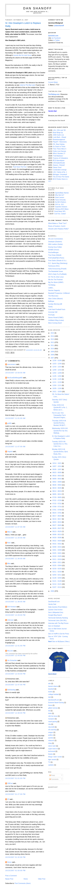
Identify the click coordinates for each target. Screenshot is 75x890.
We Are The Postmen (55, 279)
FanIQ (50, 307)
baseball (51, 689)
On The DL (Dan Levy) (56, 277)
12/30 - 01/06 (57, 360)
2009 (52, 351)
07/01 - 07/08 (57, 510)
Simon (9, 862)
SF (8, 799)
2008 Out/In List (58, 135)
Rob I (9, 543)
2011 (52, 345)
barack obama (53, 686)
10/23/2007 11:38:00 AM (15, 602)
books (50, 692)
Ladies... (51, 288)
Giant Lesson (59, 197)
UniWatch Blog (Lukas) (56, 320)
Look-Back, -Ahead (59, 137)
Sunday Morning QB (55, 304)
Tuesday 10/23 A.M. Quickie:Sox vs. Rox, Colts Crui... (60, 444)
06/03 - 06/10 (57, 522)
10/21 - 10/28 (57, 391)
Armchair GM (52, 312)
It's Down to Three (59, 146)
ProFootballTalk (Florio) (56, 258)
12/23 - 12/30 (57, 363)
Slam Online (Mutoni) (55, 298)
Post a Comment (11, 875)
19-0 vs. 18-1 (59, 204)
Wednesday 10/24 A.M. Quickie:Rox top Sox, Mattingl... (60, 430)
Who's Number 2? (59, 153)
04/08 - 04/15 (57, 547)
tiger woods (52, 759)
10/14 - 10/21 (57, 463)
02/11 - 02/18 (57, 572)
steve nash (52, 746)
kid (49, 711)
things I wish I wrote (55, 757)
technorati (51, 751)
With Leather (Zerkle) (55, 244)
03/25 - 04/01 (57, 553)
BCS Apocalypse (58, 160)
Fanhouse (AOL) (54, 266)
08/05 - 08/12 (57, 494)
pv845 (9, 423)
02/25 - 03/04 (57, 565)
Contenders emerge (60, 170)
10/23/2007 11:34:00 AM (15, 538)
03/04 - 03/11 (57, 562)
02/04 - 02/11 (57, 575)
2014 (52, 336)
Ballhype (51, 301)
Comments (54, 779)
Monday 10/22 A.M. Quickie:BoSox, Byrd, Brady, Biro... (60, 451)
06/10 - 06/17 (57, 519)
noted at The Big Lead (27, 85)
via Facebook (56, 38)
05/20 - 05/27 (57, 528)
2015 (52, 333)
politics (50, 735)
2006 (52, 591)
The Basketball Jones (55, 271)
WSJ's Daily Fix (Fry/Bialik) (57, 274)
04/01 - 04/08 (57, 550)
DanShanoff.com (54, 601)
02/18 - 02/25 (57, 568)
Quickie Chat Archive (55, 609)
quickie (50, 738)
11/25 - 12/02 (57, 376)
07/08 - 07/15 (57, 506)
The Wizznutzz (53, 296)
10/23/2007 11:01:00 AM (15, 418)
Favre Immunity (60, 200)
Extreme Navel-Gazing (56, 702)
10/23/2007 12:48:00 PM (15, 713)
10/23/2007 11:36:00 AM (15, 558)
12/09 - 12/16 (57, 370)
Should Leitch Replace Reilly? (58, 229)
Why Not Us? (59, 195)
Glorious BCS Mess (61, 209)
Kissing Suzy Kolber (55, 247)
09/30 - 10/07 (57, 469)
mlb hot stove (52, 716)
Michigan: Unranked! (60, 174)
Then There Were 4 (59, 149)
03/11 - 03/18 (57, 559)
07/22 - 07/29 (57, 500)
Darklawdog (11, 690)
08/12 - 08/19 (57, 491)
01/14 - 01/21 (57, 584)
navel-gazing (52, 721)
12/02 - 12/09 (57, 373)
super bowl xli (53, 749)
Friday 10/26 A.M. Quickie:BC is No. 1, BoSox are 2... (59, 407)
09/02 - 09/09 (57, 482)
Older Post (41, 879)
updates (51, 765)
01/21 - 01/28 (57, 581)
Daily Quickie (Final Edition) (57, 607)
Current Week (53, 82)
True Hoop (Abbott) (54, 255)
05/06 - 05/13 (57, 534)
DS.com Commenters (55, 239)
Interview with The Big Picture (58, 623)
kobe (50, 713)
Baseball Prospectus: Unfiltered (59, 293)
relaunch (51, 740)
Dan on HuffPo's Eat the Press (58, 634)
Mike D (9, 532)
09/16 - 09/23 (57, 476)
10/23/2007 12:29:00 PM (15, 615)
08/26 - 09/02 (57, 485)
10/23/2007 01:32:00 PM (15, 857)
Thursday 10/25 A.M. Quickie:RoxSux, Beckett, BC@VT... (59, 423)
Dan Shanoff (37, 8)
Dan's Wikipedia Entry (55, 612)
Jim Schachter (12, 660)
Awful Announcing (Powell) (57, 269)
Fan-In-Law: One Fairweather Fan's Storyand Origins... (59, 415)
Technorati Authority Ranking (58, 618)
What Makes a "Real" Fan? (57, 223)
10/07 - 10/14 (57, 466)
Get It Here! (52, 674)
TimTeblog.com (53, 94)
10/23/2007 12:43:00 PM (15, 655)
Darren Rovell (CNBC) (55, 317)
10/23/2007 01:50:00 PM (15, 870)
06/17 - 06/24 (57, 516)
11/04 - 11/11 (57, 385)
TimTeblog (51, 285)
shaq (50, 743)
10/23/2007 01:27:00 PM (15, 794)
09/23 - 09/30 (57, 472)
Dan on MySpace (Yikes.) (59, 641)
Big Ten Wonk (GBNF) (55, 282)
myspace (51, 719)
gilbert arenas (53, 708)
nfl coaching (52, 729)
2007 (52, 358)
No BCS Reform (60, 202)
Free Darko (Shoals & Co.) (57, 260)
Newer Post (9, 879)
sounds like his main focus (22, 55)
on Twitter (56, 40)
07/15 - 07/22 (57, 503)
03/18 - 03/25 (57, 556)
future (50, 705)
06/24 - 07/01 (57, 513)
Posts (52, 775)
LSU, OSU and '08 (59, 130)
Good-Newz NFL (60, 211)
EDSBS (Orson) (53, 250)
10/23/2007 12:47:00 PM (15, 685)
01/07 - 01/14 (57, 587)
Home (26, 879)
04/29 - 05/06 (57, 537)
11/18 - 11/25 (57, 379)
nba (49, 724)
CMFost (10, 783)
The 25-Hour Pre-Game (61, 177)
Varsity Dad (52, 604)
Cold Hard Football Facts (56, 309)
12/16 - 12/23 (57, 367)
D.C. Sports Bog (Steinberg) (57, 263)
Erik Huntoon (11, 607)
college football (53, 694)
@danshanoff (59, 25)
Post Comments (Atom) (23, 883)
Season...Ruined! (59, 165)
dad (49, 697)
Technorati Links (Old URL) (57, 620)
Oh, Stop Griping (58, 144)
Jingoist (9, 451)
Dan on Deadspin (54, 626)
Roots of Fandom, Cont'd (56, 226)
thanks (50, 754)
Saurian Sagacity (54, 290)
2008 (52, 355)
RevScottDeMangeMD (14, 377)
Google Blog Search (55, 615)
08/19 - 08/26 (57, 488)
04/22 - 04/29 (57, 541)
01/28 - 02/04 (57, 578)
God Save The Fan (19, 167)
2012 (52, 342)
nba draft (51, 727)
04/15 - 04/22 (57, 544)
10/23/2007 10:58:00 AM (15, 373)
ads (49, 683)
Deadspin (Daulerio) (55, 241)
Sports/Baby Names (62, 193)
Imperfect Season (61, 207)
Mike (8, 563)
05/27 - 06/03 (57, 525)
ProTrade (51, 315)
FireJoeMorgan (53, 252)
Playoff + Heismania (60, 142)
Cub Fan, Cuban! (60, 214)
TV (49, 762)
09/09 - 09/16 (57, 479)
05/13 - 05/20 (57, 531)
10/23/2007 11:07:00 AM (15, 446)
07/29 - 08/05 (57, 497)
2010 (52, 348)
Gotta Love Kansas (59, 151)
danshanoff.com (53, 700)
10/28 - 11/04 (57, 388)
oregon (50, 732)
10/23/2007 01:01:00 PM (15, 778)
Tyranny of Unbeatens (60, 158)
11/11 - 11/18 (57, 382)
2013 (52, 339)
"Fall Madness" (58, 156)
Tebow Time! (57, 167)
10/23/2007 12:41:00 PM (15, 646)
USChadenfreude (59, 163)
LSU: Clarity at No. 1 (60, 172)
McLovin (10, 651)
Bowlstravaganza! (59, 139)
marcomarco (11, 364)
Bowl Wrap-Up (58, 132)
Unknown (10, 620)
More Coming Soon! (55, 323)
